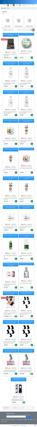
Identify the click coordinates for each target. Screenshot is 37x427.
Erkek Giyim (8, 26)
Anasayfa (3, 8)
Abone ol (28, 416)
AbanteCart (24, 425)
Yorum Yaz (14, 52)
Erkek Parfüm (29, 26)
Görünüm (8, 52)
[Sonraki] (31, 408)
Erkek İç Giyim (18, 26)
